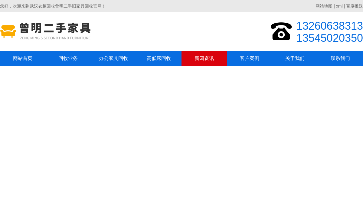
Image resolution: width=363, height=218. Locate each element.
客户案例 (249, 58)
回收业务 (68, 58)
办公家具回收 (113, 58)
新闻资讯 (204, 58)
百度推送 (354, 6)
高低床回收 (159, 58)
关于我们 (295, 58)
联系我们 (340, 58)
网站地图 (324, 6)
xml (339, 6)
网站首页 (22, 58)
